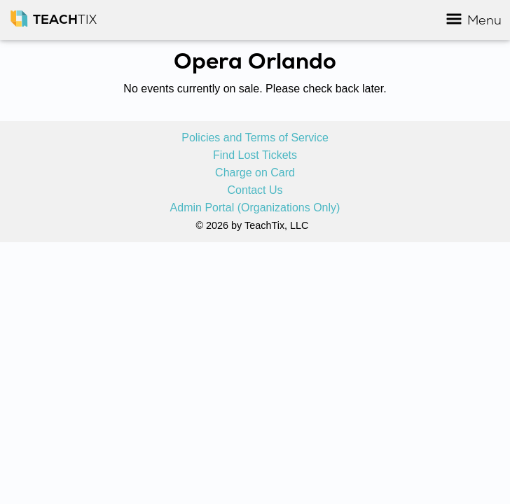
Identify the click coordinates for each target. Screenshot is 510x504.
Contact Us (254, 190)
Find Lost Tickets (255, 155)
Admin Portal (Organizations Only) (255, 208)
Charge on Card (255, 172)
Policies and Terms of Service (255, 138)
